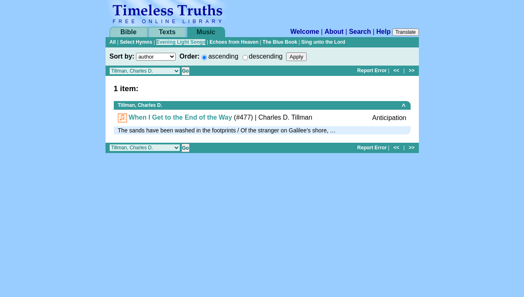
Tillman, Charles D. (140, 105)
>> (411, 70)
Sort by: (122, 56)
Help (383, 31)
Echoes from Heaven (233, 42)
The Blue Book (280, 42)
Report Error (372, 70)
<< (396, 70)
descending (266, 56)
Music (206, 31)
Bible (128, 31)
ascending (223, 56)
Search (360, 31)
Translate (405, 32)
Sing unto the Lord (323, 42)
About (333, 31)
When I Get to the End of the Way (180, 117)
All (113, 42)
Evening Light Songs (180, 42)
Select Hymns (136, 42)
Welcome (304, 31)
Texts (167, 31)
